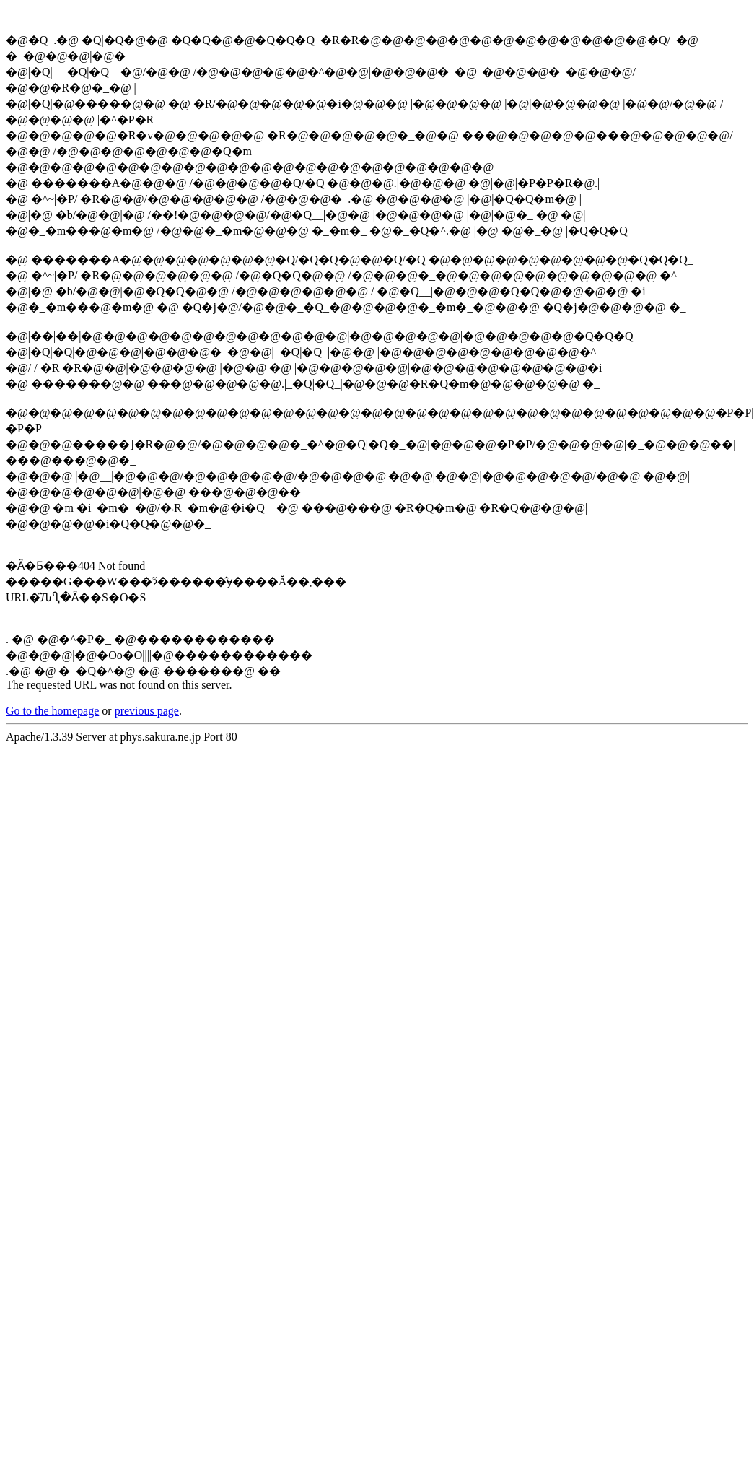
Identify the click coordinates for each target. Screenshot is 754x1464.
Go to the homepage (52, 711)
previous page (147, 711)
